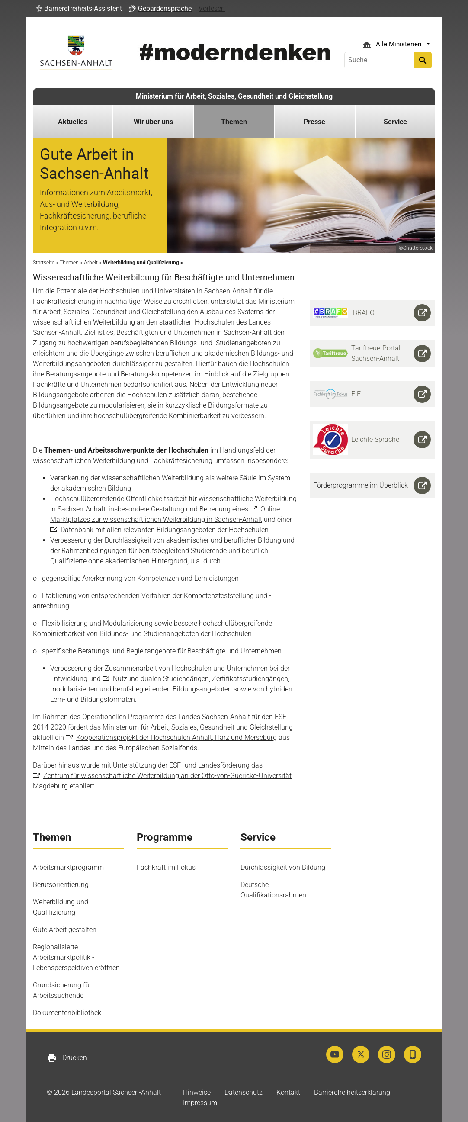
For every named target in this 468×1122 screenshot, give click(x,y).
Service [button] (395, 122)
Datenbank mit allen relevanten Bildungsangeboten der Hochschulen (165, 530)
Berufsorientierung (61, 885)
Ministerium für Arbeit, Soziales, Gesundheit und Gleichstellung (234, 96)
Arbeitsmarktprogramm (68, 867)
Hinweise (197, 1092)
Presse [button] (314, 122)
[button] (79, 8)
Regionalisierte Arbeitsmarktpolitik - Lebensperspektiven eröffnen (76, 957)
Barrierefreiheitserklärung (352, 1092)
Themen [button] (234, 122)
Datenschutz (243, 1092)
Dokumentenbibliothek (67, 1013)
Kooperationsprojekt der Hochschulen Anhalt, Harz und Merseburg (176, 737)
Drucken (67, 1058)
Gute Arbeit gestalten (64, 930)
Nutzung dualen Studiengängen (161, 679)
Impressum (200, 1103)
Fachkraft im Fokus (166, 867)
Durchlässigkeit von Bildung (282, 867)
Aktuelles (72, 122)
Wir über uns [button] (153, 122)
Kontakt (288, 1092)
